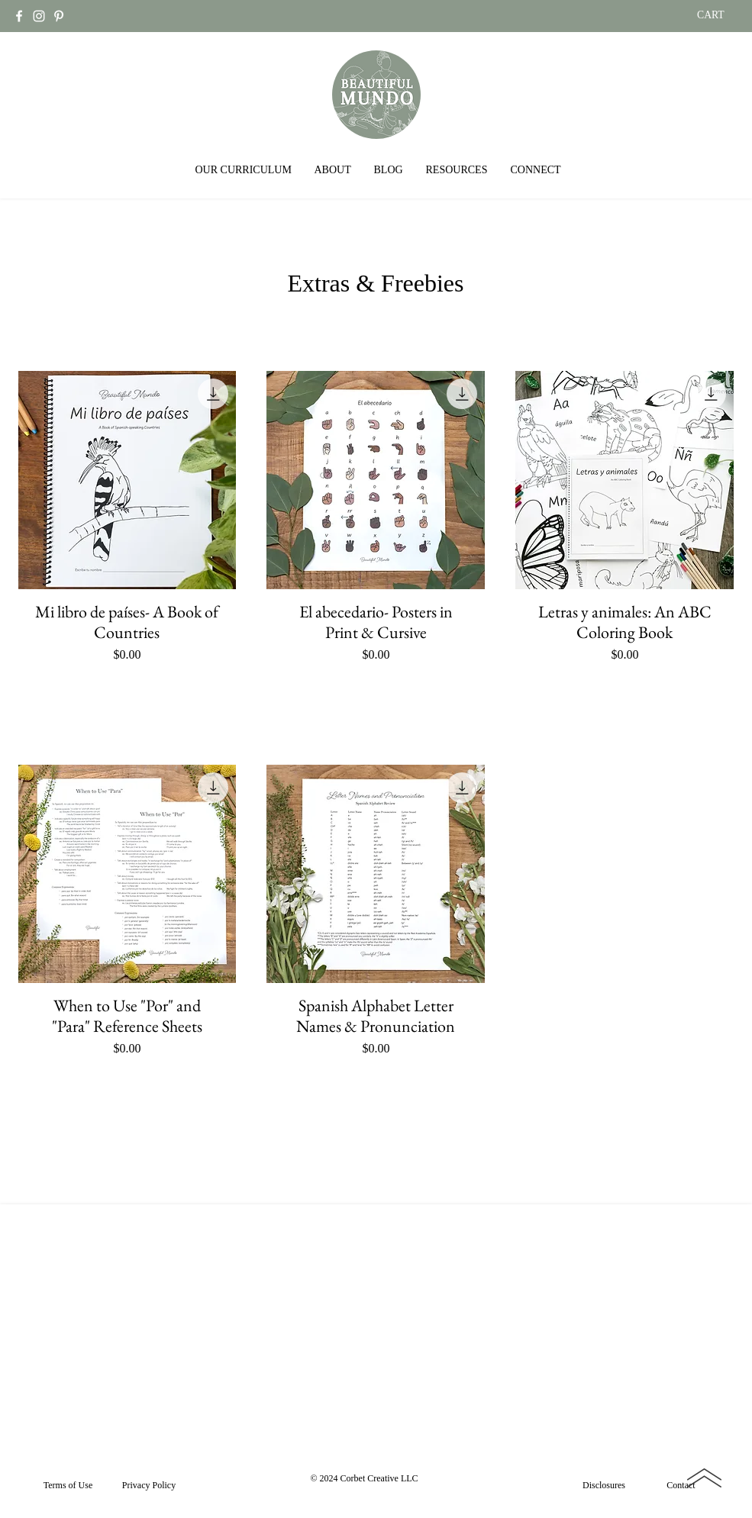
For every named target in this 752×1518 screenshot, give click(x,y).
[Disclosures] (604, 1485)
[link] (720, 14)
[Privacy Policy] (149, 1485)
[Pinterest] (58, 16)
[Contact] (681, 1485)
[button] (243, 170)
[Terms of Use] (68, 1485)
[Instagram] (39, 16)
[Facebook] (19, 16)
